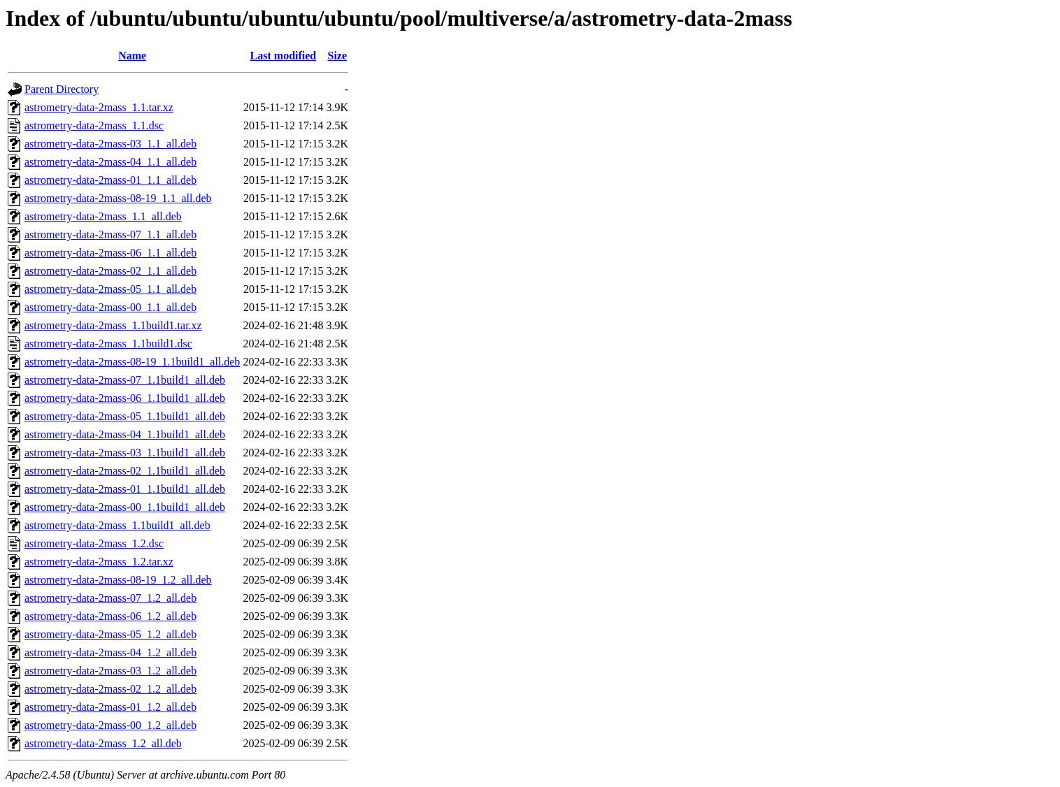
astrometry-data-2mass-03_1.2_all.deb (110, 671)
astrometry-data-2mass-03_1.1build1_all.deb (124, 453)
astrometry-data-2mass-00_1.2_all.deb (110, 725)
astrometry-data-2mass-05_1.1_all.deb (110, 289)
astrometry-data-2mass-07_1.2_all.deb (110, 598)
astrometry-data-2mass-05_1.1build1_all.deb (124, 416)
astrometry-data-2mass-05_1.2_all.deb (110, 634)
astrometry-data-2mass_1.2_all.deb (103, 743)
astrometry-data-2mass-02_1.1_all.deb (110, 271)
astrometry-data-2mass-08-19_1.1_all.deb (117, 198)
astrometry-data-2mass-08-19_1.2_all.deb (117, 580)
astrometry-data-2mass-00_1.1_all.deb (110, 307)
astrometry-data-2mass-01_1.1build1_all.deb (124, 489)
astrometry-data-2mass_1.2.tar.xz (98, 562)
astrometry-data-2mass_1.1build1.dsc (108, 343)
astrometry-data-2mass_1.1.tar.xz (98, 107)
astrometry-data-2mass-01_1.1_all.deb (110, 180)
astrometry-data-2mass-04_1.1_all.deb (110, 162)
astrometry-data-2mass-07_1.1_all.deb (110, 234)
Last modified (283, 56)
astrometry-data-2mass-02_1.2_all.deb (110, 689)
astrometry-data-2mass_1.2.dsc (94, 543)
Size (337, 56)
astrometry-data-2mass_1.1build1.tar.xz (113, 325)
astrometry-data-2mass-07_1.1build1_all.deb (124, 380)
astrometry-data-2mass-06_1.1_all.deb (110, 253)
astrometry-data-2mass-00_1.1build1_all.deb (124, 507)
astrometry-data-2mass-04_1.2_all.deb (110, 652)
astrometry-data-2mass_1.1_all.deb (103, 216)
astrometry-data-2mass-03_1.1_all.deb (110, 144)
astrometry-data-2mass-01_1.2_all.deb (110, 707)
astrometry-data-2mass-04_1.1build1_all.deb (124, 434)
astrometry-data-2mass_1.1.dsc (94, 125)
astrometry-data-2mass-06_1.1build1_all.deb (124, 398)
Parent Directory (61, 89)
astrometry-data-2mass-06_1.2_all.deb (110, 616)
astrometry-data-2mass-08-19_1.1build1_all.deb (132, 362)
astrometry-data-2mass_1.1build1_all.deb (117, 525)
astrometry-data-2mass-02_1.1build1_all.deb (124, 471)
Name (132, 56)
